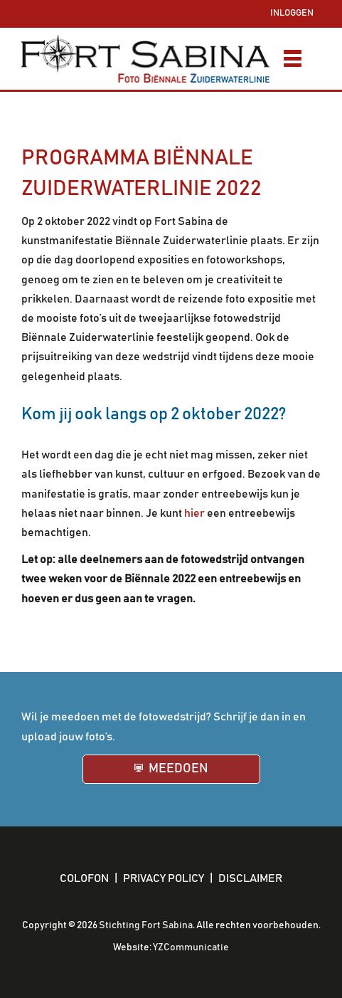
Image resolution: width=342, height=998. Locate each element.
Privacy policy (163, 878)
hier (194, 513)
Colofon (84, 878)
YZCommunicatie (191, 947)
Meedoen (177, 768)
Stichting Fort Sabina (146, 925)
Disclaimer (250, 878)
